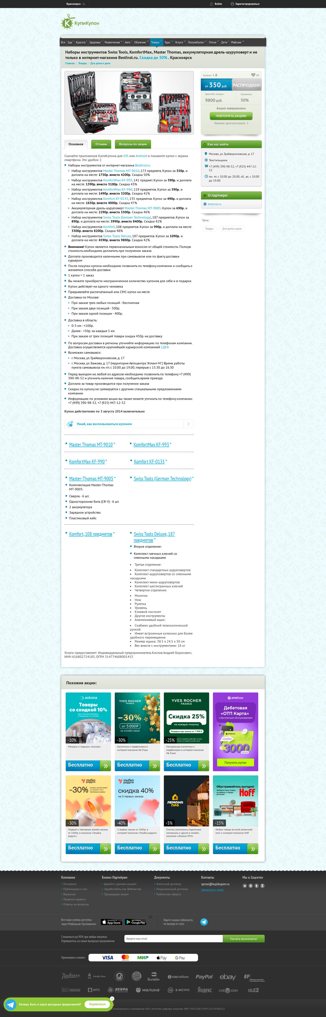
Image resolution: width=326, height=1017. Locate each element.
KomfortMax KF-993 (117, 180)
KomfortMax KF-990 (117, 189)
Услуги (180, 42)
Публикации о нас (75, 889)
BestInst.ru (142, 165)
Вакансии (69, 894)
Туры (168, 42)
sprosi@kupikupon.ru (215, 884)
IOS (126, 156)
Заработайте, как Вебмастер (122, 889)
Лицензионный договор (172, 889)
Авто (128, 42)
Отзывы (101, 144)
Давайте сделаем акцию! (120, 884)
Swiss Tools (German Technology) (127, 217)
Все (63, 42)
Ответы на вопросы (76, 904)
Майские (237, 42)
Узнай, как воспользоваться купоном (104, 424)
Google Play (136, 922)
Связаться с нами (212, 889)
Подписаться (97, 1004)
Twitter (256, 885)
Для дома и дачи (232, 228)
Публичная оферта (168, 894)
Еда (71, 42)
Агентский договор (168, 884)
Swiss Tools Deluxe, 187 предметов (154, 537)
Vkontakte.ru (250, 885)
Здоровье (95, 42)
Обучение (141, 42)
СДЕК (165, 347)
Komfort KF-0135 (115, 198)
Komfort (109, 227)
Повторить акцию (231, 116)
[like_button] (253, 75)
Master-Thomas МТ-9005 (143, 208)
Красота (81, 42)
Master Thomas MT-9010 (121, 171)
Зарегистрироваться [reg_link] (247, 4)
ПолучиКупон (197, 42)
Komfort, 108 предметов (90, 534)
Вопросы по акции (133, 144)
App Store (111, 922)
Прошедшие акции (116, 894)
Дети (225, 42)
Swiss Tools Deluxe (117, 236)
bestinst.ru (215, 204)
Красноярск (74, 4)
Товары (156, 42)
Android (142, 156)
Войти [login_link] (218, 4)
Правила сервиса (74, 899)
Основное (76, 144)
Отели (214, 42)
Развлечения (114, 42)
